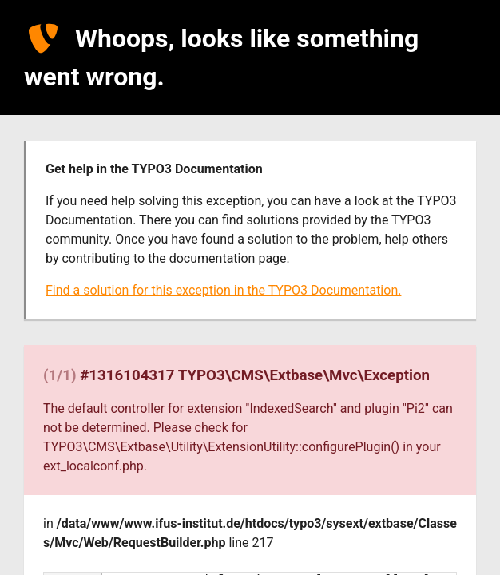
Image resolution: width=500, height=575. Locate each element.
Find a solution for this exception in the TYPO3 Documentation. (223, 290)
